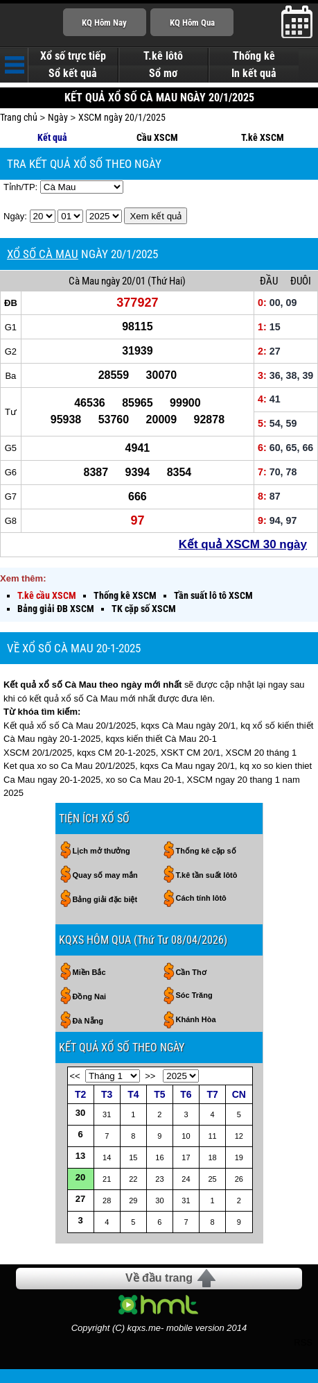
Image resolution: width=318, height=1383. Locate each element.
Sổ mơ (163, 73)
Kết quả (52, 137)
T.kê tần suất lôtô (207, 875)
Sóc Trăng (194, 995)
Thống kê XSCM (125, 595)
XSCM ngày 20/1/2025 (122, 117)
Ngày (58, 117)
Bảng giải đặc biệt (105, 899)
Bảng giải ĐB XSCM (55, 608)
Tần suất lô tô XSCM (213, 595)
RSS (303, 1342)
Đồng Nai (90, 996)
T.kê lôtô (163, 56)
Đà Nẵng (88, 1021)
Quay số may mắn (105, 875)
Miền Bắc (89, 972)
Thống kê (254, 56)
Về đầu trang (159, 1278)
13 (80, 1156)
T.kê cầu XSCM (46, 595)
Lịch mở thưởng (101, 851)
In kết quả (253, 73)
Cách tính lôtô (201, 898)
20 (80, 1177)
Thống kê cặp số (206, 851)
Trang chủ (18, 117)
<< (75, 1076)
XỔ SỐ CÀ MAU (42, 254)
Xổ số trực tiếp (73, 56)
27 (80, 1199)
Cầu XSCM (157, 137)
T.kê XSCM (262, 137)
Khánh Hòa (196, 1019)
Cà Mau (84, 281)
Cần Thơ (191, 972)
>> (150, 1076)
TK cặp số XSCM (144, 608)
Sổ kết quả (72, 73)
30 (80, 1113)
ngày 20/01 (123, 281)
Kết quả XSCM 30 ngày (243, 544)
